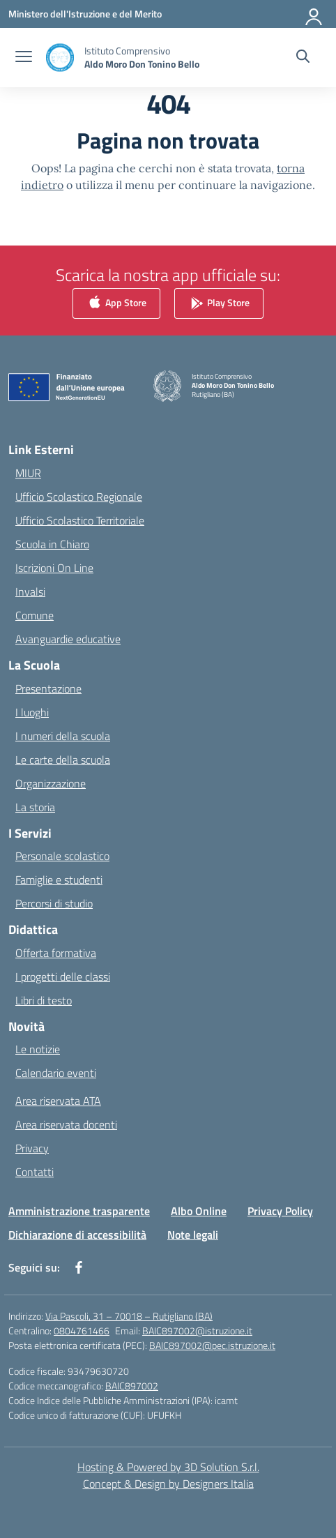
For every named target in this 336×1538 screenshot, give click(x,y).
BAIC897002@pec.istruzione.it (212, 1345)
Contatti (34, 1171)
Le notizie (37, 1049)
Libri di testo (43, 1000)
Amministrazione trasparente (79, 1210)
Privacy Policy (280, 1210)
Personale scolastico (62, 855)
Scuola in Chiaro (52, 544)
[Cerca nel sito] (303, 58)
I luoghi (32, 712)
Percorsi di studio (54, 903)
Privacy (32, 1148)
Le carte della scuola (62, 759)
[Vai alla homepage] (141, 57)
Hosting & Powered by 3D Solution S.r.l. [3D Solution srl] (168, 1466)
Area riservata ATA (58, 1100)
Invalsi (30, 591)
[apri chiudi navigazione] (23, 58)
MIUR (28, 473)
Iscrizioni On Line (54, 567)
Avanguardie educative (68, 639)
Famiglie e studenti (58, 879)
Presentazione (48, 688)
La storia (35, 807)
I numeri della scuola (62, 735)
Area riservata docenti (66, 1124)
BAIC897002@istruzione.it (197, 1330)
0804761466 (81, 1330)
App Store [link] (116, 303)
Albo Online (199, 1210)
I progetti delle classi (62, 976)
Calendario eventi (55, 1072)
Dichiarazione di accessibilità (77, 1234)
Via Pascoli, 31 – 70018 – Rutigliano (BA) (129, 1316)
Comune (34, 615)
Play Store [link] (219, 303)
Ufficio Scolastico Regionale (78, 496)
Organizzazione (50, 783)
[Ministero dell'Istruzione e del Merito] (85, 13)
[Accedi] (314, 14)
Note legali (192, 1234)
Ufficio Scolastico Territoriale (79, 520)
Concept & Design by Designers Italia (168, 1483)
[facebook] (79, 1267)
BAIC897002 (131, 1385)
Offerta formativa (55, 952)
